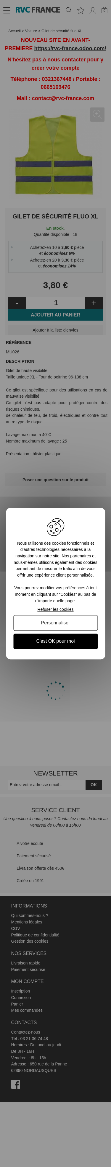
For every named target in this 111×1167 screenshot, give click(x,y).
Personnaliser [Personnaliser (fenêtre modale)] (55, 623)
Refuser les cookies (55, 609)
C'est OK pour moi (55, 641)
